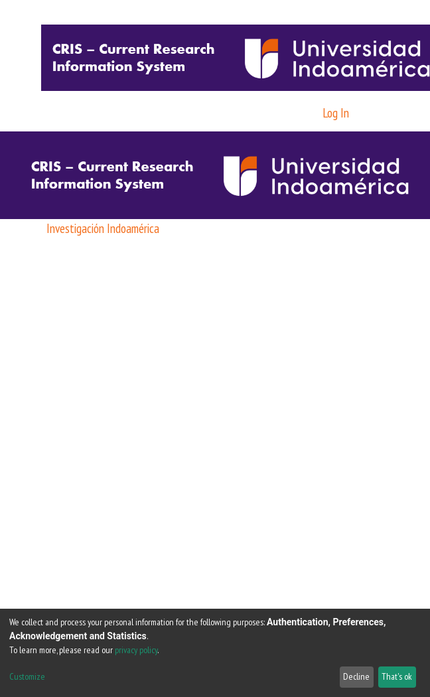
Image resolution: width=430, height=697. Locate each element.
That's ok (397, 676)
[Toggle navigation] (375, 113)
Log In (337, 112)
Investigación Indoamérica (102, 228)
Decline (356, 676)
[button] (306, 113)
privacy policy (136, 650)
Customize (27, 676)
